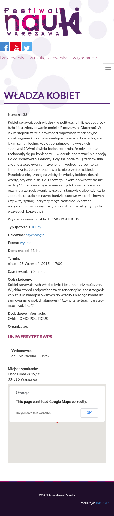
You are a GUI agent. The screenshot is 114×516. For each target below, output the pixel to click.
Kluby (36, 227)
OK (89, 413)
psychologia (35, 235)
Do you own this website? (33, 413)
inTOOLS (103, 503)
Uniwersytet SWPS (30, 336)
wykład (25, 242)
